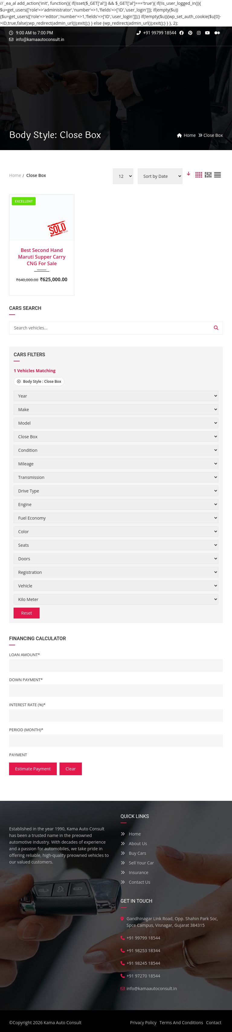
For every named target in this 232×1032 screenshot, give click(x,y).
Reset (26, 613)
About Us (134, 843)
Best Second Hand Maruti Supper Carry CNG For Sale (42, 257)
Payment (18, 754)
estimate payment (33, 769)
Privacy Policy (143, 1022)
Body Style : (39, 381)
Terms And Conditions (181, 1022)
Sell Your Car (137, 863)
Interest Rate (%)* (27, 704)
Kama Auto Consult (63, 1022)
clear (71, 769)
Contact (213, 1022)
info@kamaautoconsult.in (40, 39)
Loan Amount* (24, 654)
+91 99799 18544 (156, 32)
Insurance (134, 872)
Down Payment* (26, 679)
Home (131, 834)
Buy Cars (133, 853)
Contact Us (135, 882)
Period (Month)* (26, 729)
